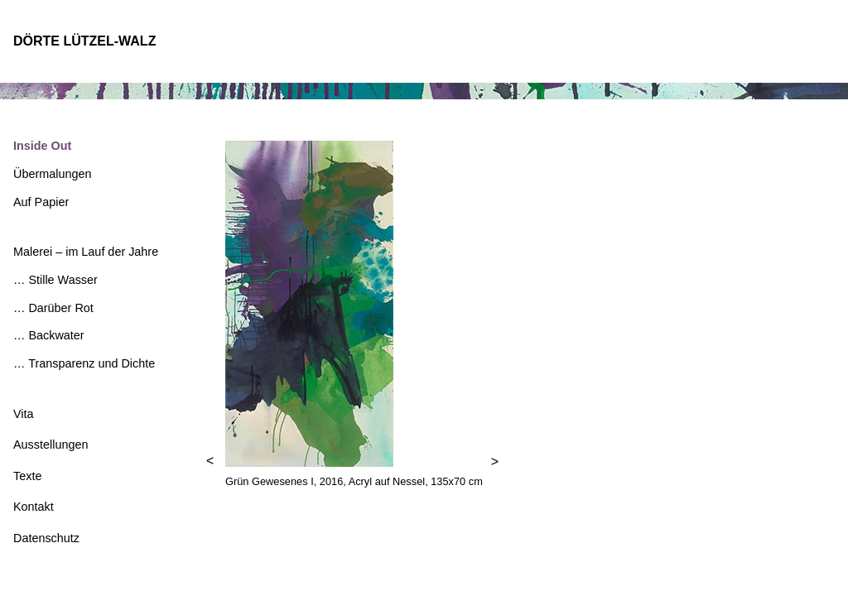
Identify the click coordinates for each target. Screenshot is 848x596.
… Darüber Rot (53, 308)
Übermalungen (52, 173)
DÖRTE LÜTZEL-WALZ (84, 41)
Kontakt (33, 506)
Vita (23, 414)
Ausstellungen (50, 444)
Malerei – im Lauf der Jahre (85, 251)
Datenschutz (46, 538)
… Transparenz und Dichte (84, 363)
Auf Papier (41, 202)
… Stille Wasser (55, 279)
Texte (27, 476)
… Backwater (48, 335)
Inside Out (42, 145)
